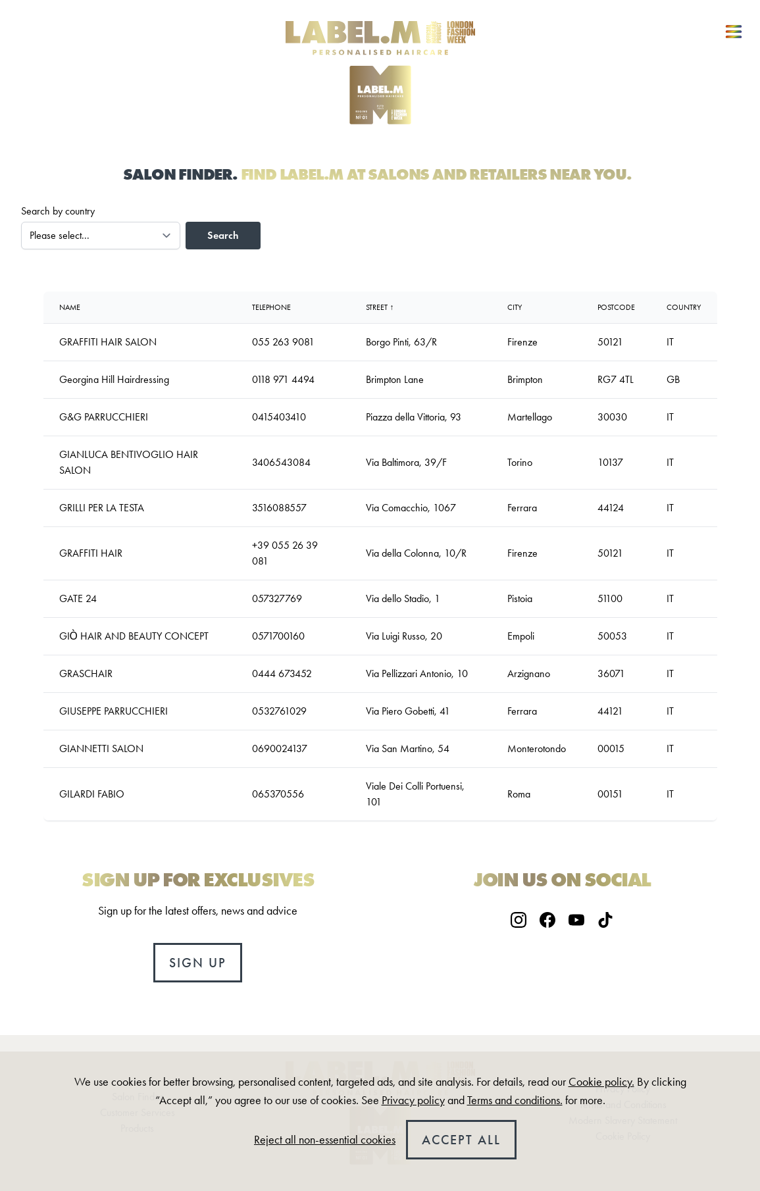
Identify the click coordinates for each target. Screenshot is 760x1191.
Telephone (271, 307)
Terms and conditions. (515, 1100)
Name (69, 307)
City (514, 307)
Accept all (461, 1140)
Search (223, 235)
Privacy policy (413, 1100)
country (684, 307)
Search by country (58, 211)
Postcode (616, 307)
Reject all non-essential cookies (324, 1139)
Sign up (197, 963)
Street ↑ (379, 307)
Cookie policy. (601, 1082)
